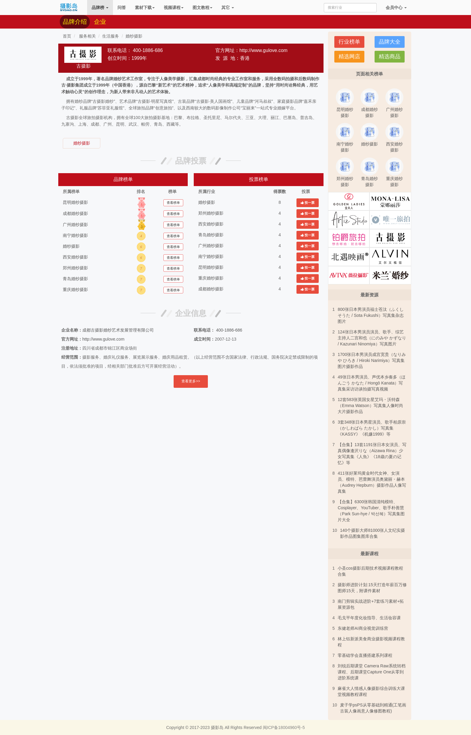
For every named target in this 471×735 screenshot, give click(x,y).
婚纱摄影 (134, 36)
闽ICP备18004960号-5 (284, 727)
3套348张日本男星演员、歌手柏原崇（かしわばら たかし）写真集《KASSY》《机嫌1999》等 (372, 428)
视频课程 (174, 7)
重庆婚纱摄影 (75, 289)
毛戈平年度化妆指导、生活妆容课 (369, 617)
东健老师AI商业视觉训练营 (363, 628)
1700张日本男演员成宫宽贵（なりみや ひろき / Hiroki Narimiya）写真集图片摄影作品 (372, 360)
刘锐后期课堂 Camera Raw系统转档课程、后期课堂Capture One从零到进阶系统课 (372, 671)
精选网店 (349, 57)
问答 (121, 7)
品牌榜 (100, 7)
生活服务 (110, 36)
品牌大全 (389, 42)
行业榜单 (349, 42)
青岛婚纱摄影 (75, 278)
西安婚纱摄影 (75, 257)
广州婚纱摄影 (75, 224)
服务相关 (87, 36)
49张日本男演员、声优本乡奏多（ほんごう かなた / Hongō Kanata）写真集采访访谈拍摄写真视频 (372, 383)
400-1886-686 (148, 50)
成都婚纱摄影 (75, 213)
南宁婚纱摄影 (75, 235)
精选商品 (389, 57)
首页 (67, 36)
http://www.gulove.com (263, 50)
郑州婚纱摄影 (75, 267)
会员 (396, 7)
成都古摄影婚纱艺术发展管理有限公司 (118, 330)
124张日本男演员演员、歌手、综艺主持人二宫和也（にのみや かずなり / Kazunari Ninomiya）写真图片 (372, 337)
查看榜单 (173, 202)
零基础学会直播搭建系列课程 (365, 655)
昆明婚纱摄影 (75, 202)
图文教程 (202, 7)
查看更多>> (190, 381)
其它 (227, 7)
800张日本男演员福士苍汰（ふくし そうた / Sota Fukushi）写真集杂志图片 (370, 315)
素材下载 (145, 7)
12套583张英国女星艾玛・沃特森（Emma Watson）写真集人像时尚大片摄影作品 (370, 405)
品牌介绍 (75, 21)
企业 (100, 21)
